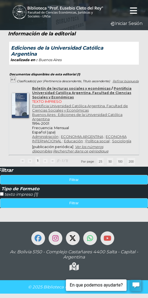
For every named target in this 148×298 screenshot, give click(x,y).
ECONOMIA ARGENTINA (82, 136)
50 (110, 161)
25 (100, 161)
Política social (97, 141)
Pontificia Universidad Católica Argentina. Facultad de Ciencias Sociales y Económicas (82, 92)
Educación (73, 141)
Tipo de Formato (20, 188)
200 (131, 161)
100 (120, 161)
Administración (45, 136)
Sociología (121, 141)
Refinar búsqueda (126, 81)
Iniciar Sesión (126, 23)
